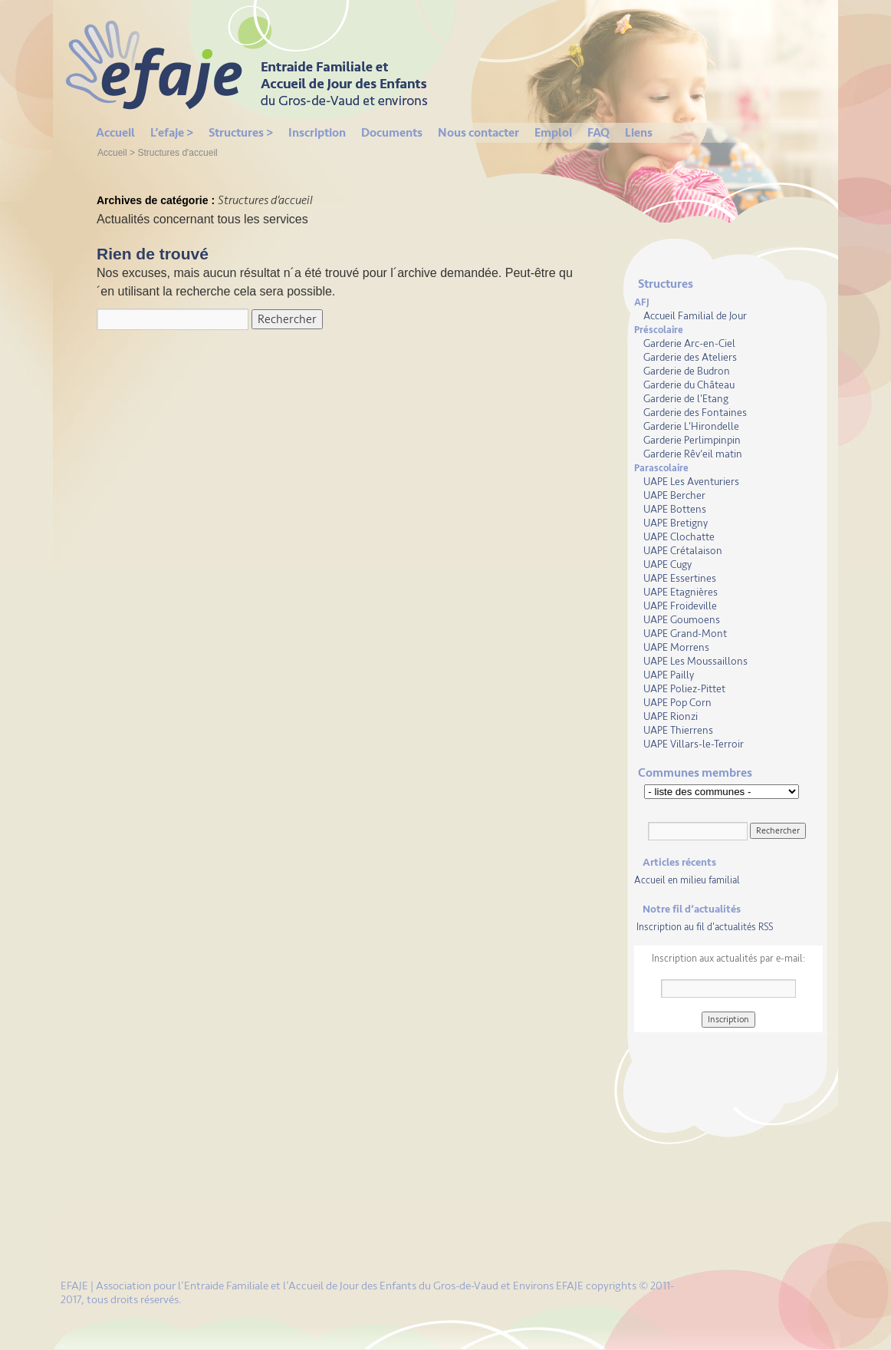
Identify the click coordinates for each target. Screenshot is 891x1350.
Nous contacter (478, 132)
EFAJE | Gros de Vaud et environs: (256, 61)
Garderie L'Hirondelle (691, 426)
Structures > (241, 132)
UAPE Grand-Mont (685, 633)
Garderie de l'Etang (685, 398)
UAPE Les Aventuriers (691, 481)
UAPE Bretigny (675, 523)
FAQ (598, 132)
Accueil (115, 132)
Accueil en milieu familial (687, 880)
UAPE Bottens (674, 509)
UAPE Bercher (674, 495)
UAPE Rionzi (670, 716)
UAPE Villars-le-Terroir (693, 744)
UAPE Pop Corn (677, 702)
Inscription (317, 132)
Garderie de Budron (686, 371)
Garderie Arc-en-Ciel (689, 343)
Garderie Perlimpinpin (692, 440)
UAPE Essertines (679, 578)
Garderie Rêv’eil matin (692, 453)
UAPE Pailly (668, 675)
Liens (639, 132)
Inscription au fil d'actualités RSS (704, 927)
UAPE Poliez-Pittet (684, 688)
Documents (391, 132)
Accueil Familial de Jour (695, 315)
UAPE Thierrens (678, 730)
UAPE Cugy (667, 564)
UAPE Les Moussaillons (695, 661)
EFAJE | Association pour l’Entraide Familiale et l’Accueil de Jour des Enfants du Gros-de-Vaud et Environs (308, 1286)
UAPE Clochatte (679, 536)
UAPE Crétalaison (682, 550)
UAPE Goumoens (681, 619)
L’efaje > (171, 132)
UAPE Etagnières (680, 592)
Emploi (553, 132)
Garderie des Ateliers (690, 357)
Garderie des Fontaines (695, 412)
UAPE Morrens (676, 647)
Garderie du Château (689, 384)
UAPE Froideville (680, 605)
